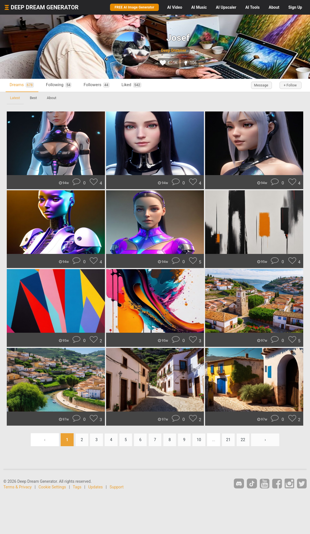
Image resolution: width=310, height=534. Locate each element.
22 (244, 439)
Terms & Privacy (17, 487)
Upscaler (226, 7)
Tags (77, 487)
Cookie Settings (52, 487)
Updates (95, 487)
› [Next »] (266, 439)
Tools (252, 7)
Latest (15, 98)
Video (174, 7)
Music (199, 7)
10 (199, 439)
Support (117, 487)
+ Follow (289, 85)
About (274, 7)
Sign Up (295, 7)
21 (229, 439)
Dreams (22, 85)
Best (33, 98)
